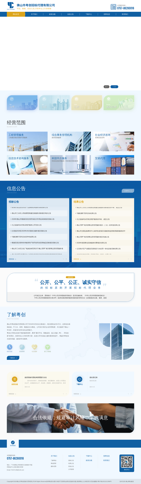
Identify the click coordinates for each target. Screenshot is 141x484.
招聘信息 (107, 14)
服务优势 (53, 466)
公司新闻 (71, 469)
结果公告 (71, 463)
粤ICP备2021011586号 (105, 481)
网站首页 (16, 14)
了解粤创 (53, 460)
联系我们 (125, 14)
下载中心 (89, 14)
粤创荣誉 (53, 463)
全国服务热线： (125, 7)
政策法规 (52, 14)
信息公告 (70, 14)
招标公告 (71, 460)
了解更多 (13, 358)
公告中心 (128, 191)
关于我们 (34, 14)
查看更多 (12, 259)
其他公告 (71, 466)
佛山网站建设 (130, 481)
